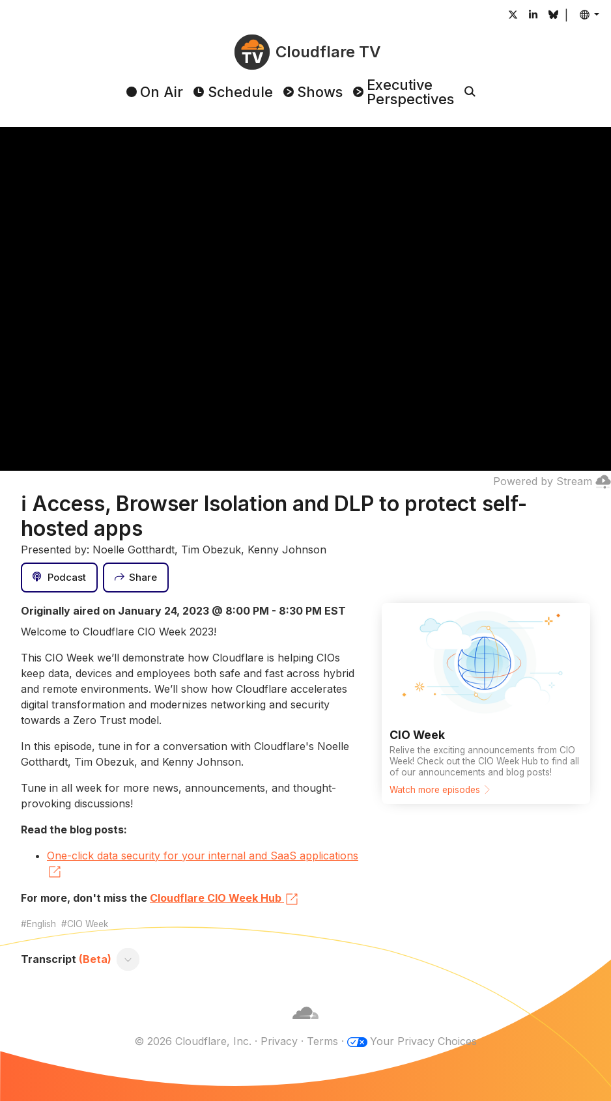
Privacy (279, 1041)
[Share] (136, 577)
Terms (322, 1041)
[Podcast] (59, 577)
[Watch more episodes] (486, 703)
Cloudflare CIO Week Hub (225, 899)
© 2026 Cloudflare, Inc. (192, 1041)
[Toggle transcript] (128, 959)
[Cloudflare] (305, 1025)
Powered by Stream (552, 481)
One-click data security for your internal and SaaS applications (202, 864)
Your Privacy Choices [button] (423, 1041)
